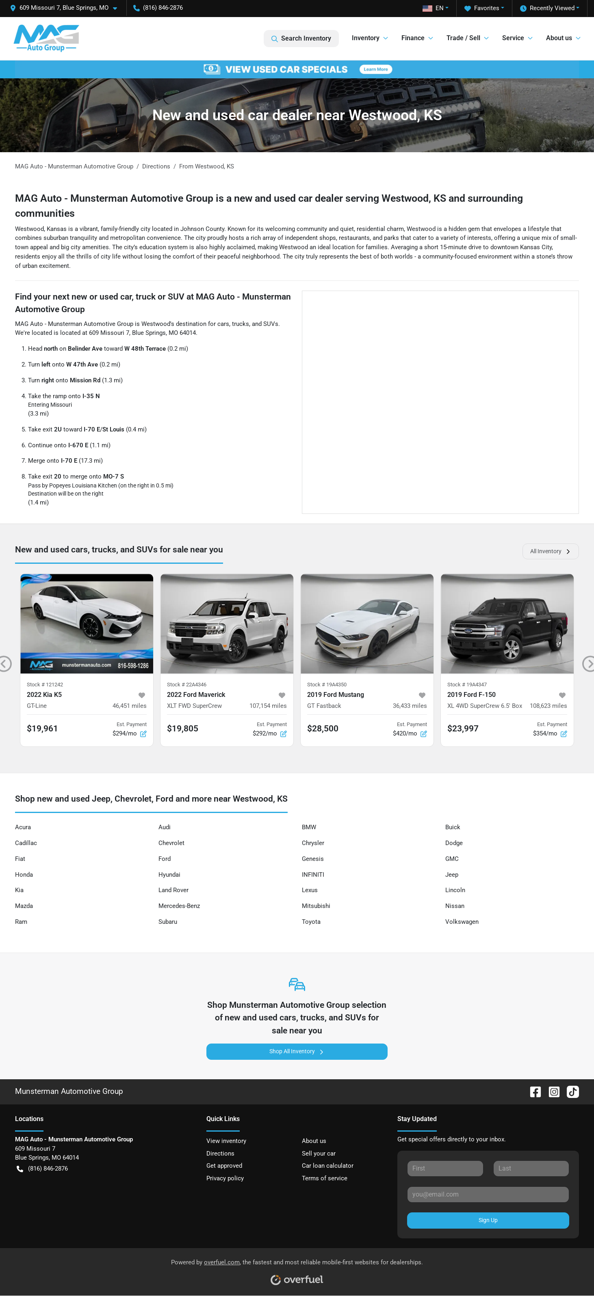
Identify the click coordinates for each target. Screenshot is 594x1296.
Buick (452, 827)
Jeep (451, 874)
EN (433, 8)
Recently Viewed (547, 8)
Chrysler (313, 843)
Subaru (167, 921)
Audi (164, 827)
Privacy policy (225, 1178)
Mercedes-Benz (179, 906)
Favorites (481, 8)
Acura (23, 827)
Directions (220, 1153)
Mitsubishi (316, 906)
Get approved (224, 1165)
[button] (67, 8)
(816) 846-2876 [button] (158, 7)
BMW (309, 827)
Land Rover (173, 890)
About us (314, 1141)
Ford (164, 859)
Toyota (311, 921)
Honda (24, 874)
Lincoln (455, 890)
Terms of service (324, 1178)
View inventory (226, 1141)
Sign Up (488, 1220)
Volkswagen (462, 921)
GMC (452, 859)
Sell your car (319, 1153)
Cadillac (26, 843)
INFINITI (313, 874)
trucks (240, 324)
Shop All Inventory (297, 1051)
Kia (19, 890)
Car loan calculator (327, 1165)
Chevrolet (171, 843)
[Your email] (488, 1194)
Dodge (454, 843)
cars (223, 324)
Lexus (310, 890)
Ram (21, 921)
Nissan (454, 906)
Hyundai (169, 874)
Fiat (20, 859)
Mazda (24, 906)
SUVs (270, 324)
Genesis (313, 859)
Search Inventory (301, 38)
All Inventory (550, 551)
